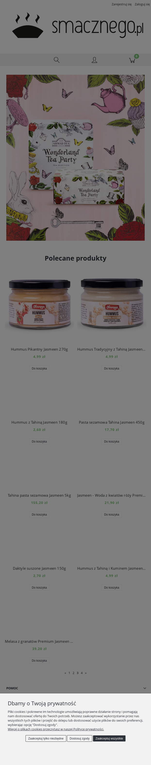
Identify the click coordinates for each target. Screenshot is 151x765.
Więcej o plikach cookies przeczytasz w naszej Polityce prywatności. (56, 729)
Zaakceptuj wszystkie (109, 738)
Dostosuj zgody (80, 738)
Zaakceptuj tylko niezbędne (45, 738)
